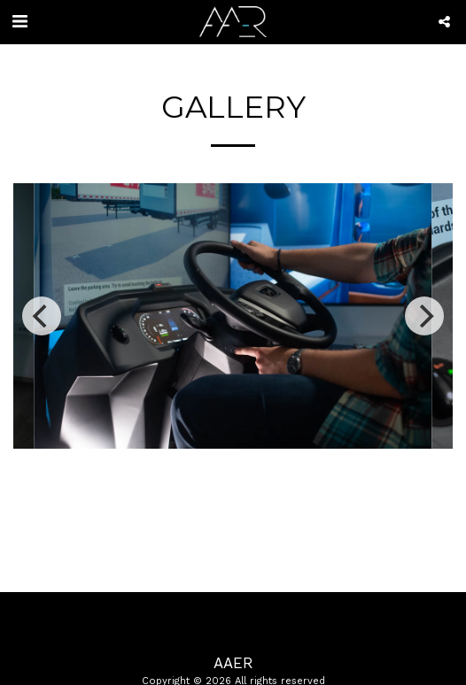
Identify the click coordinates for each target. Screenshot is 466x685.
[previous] (41, 315)
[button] (19, 21)
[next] (424, 315)
